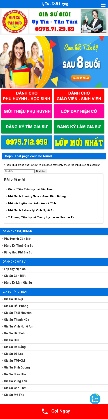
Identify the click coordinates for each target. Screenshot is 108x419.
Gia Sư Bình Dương (17, 367)
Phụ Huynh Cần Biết (17, 239)
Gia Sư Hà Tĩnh (14, 333)
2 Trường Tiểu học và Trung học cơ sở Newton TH (41, 217)
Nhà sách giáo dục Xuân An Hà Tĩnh (32, 203)
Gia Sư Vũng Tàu (15, 381)
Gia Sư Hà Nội (13, 299)
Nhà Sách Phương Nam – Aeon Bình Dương (37, 196)
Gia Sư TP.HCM (14, 360)
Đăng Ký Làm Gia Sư (18, 282)
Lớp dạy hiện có (15, 269)
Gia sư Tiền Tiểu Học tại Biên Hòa (30, 189)
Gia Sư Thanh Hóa (16, 319)
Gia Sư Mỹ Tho (14, 395)
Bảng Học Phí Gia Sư (18, 252)
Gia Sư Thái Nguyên (18, 313)
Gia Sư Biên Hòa (15, 374)
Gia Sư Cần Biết (14, 276)
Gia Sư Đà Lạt (13, 354)
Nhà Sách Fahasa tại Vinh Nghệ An (31, 210)
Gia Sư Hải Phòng (16, 306)
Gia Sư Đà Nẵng (15, 347)
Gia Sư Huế (11, 340)
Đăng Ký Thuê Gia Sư (18, 245)
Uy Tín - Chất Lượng (54, 3)
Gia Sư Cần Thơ (14, 388)
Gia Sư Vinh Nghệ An (18, 326)
